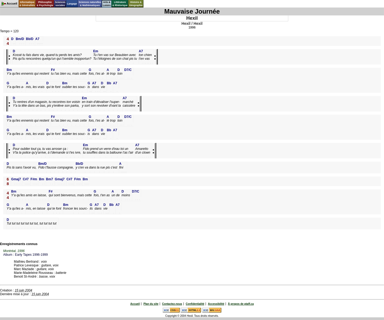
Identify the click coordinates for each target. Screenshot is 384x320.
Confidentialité (195, 303)
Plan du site (150, 303)
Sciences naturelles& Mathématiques (90, 4)
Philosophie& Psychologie (45, 4)
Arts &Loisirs (107, 4)
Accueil (135, 303)
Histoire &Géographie (136, 4)
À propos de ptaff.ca (241, 303)
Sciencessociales (60, 4)
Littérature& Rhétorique (120, 4)
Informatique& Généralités (27, 4)
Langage (72, 3)
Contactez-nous (172, 303)
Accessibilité (216, 303)
